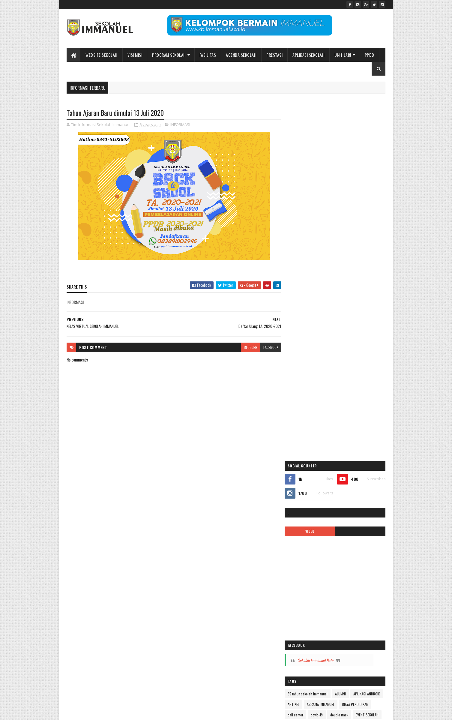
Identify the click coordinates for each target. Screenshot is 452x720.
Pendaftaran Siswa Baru (345, 444)
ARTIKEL (333, 350)
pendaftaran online (306, 444)
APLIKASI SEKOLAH (308, 55)
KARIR (334, 413)
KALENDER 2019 (327, 402)
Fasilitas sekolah (360, 371)
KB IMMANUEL (355, 413)
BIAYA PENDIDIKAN (306, 360)
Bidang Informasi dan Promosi (159, 711)
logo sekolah (347, 423)
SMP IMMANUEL (333, 507)
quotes (349, 486)
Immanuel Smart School (347, 392)
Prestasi (274, 55)
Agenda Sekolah (241, 55)
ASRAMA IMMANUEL (360, 350)
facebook (268, 347)
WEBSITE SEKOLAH (101, 55)
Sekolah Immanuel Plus (337, 497)
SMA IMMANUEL (304, 507)
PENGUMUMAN (352, 455)
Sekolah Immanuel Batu (320, 306)
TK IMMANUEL (302, 518)
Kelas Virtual (322, 423)
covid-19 (356, 360)
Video (324, 518)
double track (302, 371)
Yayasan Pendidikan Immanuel (315, 528)
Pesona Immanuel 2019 (351, 465)
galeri (297, 381)
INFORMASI (180, 125)
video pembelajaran (349, 518)
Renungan (368, 486)
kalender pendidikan (307, 413)
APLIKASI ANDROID (306, 350)
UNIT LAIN (342, 55)
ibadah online (336, 381)
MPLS (327, 434)
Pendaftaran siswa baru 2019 (314, 455)
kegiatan (299, 423)
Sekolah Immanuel (97, 711)
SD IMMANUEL (303, 497)
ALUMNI (345, 339)
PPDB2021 (358, 476)
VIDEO (314, 177)
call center (334, 360)
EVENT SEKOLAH (329, 371)
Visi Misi (134, 55)
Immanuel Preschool (308, 392)
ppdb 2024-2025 (306, 476)
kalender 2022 (357, 402)
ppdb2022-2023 (305, 486)
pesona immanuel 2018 (310, 465)
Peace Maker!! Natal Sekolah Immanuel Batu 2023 (329, 603)
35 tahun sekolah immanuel (313, 339)
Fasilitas (207, 55)
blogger (248, 347)
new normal (346, 434)
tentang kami (361, 507)
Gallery (314, 381)
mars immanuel (304, 434)
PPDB (369, 55)
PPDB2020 (334, 476)
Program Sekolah (169, 55)
